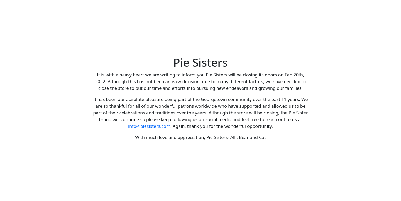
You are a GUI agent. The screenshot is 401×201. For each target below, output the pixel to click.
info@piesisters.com (149, 126)
